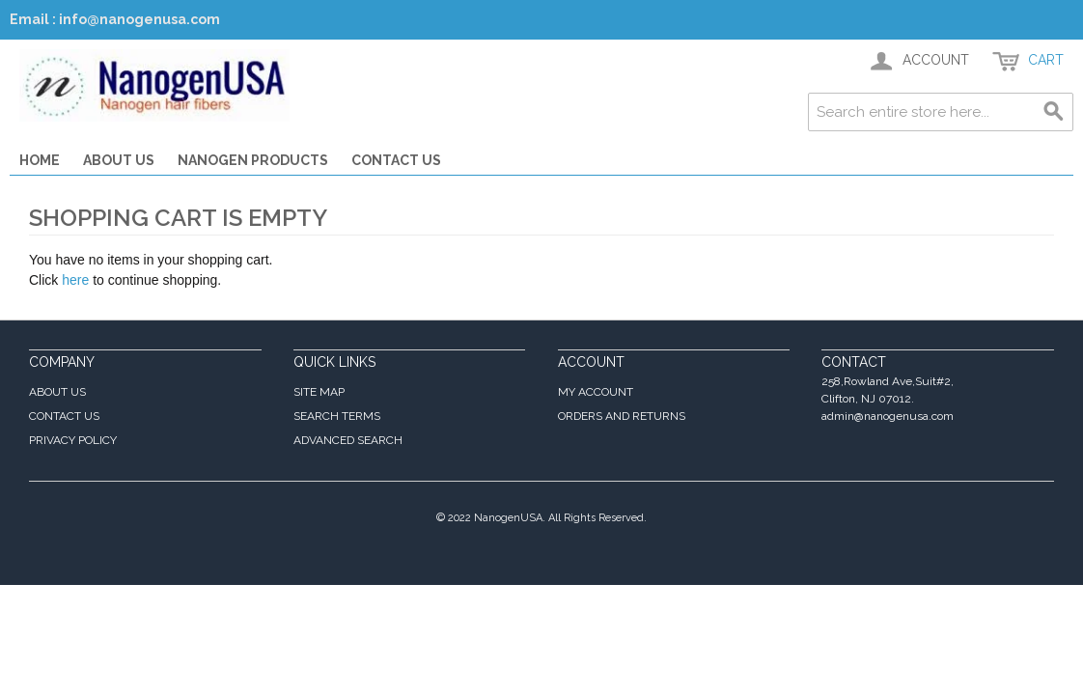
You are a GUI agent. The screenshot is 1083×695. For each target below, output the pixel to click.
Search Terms (336, 416)
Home (39, 160)
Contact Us (396, 160)
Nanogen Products (253, 160)
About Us (118, 160)
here (75, 280)
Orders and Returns (621, 416)
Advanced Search (348, 440)
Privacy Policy (73, 440)
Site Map (319, 392)
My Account (595, 392)
